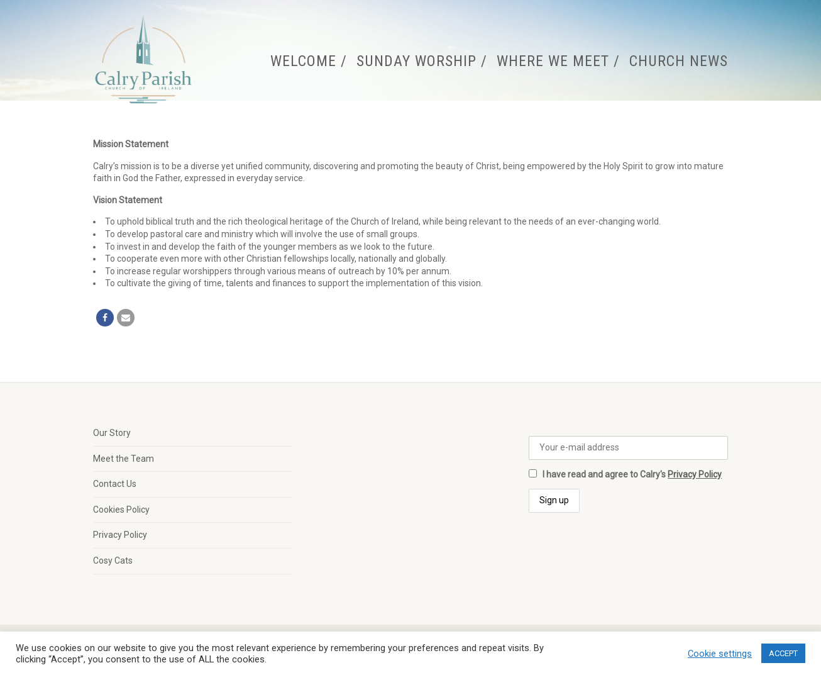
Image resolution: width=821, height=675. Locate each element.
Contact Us (114, 484)
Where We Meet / (558, 61)
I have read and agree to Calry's (625, 474)
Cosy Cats (113, 560)
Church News (678, 61)
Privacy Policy (120, 535)
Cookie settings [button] (720, 653)
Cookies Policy (121, 510)
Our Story (112, 433)
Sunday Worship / (421, 61)
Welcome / (308, 61)
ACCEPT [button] (783, 653)
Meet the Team (123, 459)
